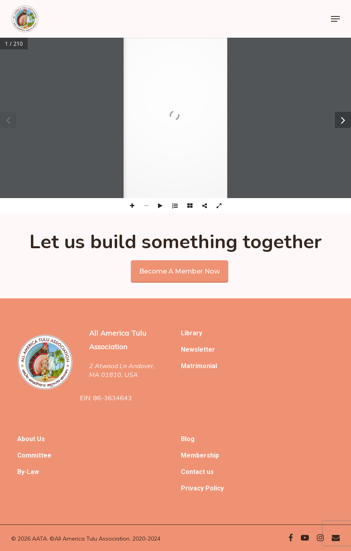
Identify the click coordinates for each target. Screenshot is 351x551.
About (27, 439)
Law (33, 472)
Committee (34, 455)
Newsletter (198, 349)
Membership (200, 455)
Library (191, 333)
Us (41, 439)
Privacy (193, 488)
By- (22, 472)
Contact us (197, 472)
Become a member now (179, 271)
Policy (214, 488)
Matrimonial (199, 366)
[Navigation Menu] (335, 19)
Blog (188, 439)
